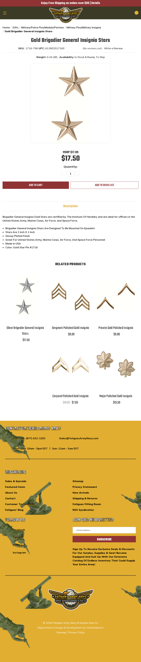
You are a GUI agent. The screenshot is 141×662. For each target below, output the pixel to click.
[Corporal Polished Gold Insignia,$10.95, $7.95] (70, 364)
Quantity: (71, 166)
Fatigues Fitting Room (87, 504)
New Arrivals (81, 492)
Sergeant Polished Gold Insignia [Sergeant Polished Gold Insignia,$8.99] (70, 328)
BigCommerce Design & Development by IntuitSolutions (70, 627)
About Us (11, 492)
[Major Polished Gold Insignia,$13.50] (116, 364)
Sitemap (78, 481)
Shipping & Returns (85, 498)
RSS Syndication (83, 509)
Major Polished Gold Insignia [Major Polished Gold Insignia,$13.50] (115, 396)
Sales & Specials (15, 481)
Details (95, 3)
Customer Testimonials (20, 504)
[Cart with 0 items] (132, 12)
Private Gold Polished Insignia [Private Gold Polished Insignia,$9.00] (115, 328)
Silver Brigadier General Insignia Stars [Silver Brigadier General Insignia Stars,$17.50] (25, 330)
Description (70, 206)
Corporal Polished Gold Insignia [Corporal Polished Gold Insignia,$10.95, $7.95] (70, 396)
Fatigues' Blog (14, 509)
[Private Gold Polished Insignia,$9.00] (116, 296)
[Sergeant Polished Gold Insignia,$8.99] (70, 296)
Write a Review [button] (113, 48)
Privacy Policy (76, 632)
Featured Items (15, 486)
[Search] (125, 12)
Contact (10, 498)
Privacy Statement (85, 486)
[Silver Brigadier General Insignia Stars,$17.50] (25, 296)
